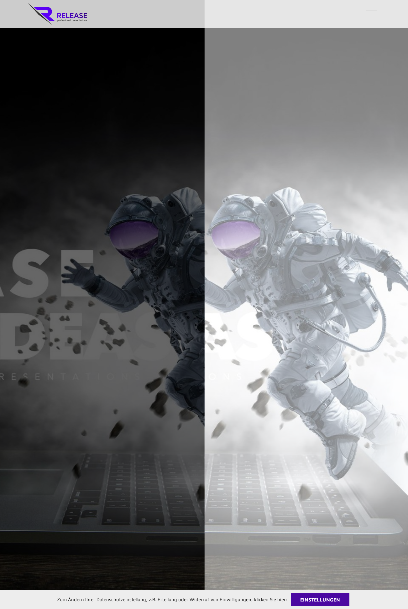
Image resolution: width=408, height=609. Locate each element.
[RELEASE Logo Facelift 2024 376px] (57, 5)
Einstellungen (320, 599)
